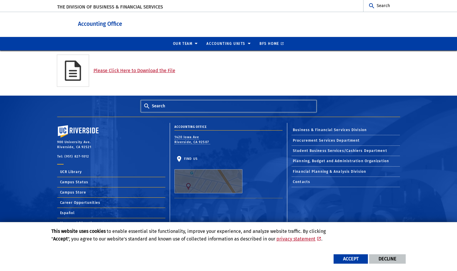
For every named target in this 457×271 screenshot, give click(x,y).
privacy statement (295, 239)
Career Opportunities (80, 202)
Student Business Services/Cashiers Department (340, 150)
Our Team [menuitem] (183, 43)
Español (67, 213)
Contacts (301, 181)
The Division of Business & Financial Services (110, 7)
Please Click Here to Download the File (134, 70)
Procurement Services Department (326, 140)
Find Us (208, 175)
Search (383, 5)
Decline (387, 259)
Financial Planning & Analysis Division (329, 171)
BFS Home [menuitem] (269, 43)
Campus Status (74, 182)
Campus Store (73, 192)
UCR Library (71, 172)
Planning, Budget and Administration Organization (341, 161)
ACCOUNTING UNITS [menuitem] (225, 43)
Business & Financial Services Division (330, 130)
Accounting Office (136, 23)
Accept (351, 259)
